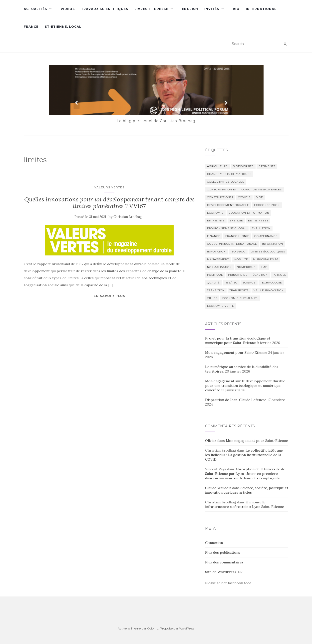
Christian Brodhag (127, 217)
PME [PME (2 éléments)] (264, 267)
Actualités (35, 9)
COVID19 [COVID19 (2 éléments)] (244, 197)
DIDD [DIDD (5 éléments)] (259, 197)
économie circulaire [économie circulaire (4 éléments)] (240, 298)
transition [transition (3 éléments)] (216, 290)
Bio (236, 9)
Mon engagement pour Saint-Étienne (236, 352)
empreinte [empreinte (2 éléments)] (216, 220)
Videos (68, 9)
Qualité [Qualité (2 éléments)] (213, 282)
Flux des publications (222, 552)
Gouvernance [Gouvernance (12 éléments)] (266, 236)
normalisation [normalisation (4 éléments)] (219, 267)
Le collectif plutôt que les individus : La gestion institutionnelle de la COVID (244, 455)
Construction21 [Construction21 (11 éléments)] (220, 197)
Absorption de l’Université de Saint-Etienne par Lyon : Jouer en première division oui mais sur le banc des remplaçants (245, 473)
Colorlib (152, 628)
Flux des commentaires (224, 562)
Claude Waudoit (218, 488)
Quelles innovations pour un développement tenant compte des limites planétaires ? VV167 (109, 202)
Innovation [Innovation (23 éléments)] (216, 251)
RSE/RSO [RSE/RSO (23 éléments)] (231, 282)
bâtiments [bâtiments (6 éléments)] (267, 166)
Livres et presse (151, 9)
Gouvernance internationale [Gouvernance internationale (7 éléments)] (232, 243)
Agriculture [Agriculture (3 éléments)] (217, 166)
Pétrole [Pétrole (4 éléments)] (279, 274)
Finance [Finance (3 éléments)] (213, 236)
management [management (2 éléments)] (218, 259)
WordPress (186, 628)
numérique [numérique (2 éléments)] (246, 267)
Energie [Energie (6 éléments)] (236, 220)
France (31, 27)
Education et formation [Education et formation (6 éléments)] (249, 212)
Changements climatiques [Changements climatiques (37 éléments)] (229, 174)
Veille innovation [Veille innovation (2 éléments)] (269, 290)
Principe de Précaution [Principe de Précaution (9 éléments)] (248, 274)
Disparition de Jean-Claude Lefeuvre (235, 400)
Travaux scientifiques (104, 9)
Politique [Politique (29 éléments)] (215, 274)
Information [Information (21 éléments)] (272, 243)
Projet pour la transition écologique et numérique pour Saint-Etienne (237, 340)
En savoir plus (109, 296)
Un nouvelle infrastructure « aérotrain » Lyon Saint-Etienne (244, 504)
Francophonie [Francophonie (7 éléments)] (237, 236)
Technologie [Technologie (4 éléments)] (271, 282)
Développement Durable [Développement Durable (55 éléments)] (228, 205)
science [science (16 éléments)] (249, 282)
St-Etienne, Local (63, 27)
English (190, 9)
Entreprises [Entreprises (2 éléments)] (258, 220)
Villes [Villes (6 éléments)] (212, 298)
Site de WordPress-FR (224, 572)
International (261, 9)
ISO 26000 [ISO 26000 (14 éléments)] (238, 251)
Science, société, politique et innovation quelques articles (246, 490)
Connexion (214, 542)
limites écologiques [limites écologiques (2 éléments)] (268, 251)
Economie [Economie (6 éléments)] (215, 212)
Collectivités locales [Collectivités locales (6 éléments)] (225, 181)
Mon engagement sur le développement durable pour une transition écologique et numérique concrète (245, 385)
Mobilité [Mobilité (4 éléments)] (241, 259)
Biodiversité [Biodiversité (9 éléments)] (243, 166)
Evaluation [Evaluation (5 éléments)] (261, 228)
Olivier (210, 440)
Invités (211, 9)
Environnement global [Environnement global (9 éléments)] (227, 228)
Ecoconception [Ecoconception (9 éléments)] (267, 205)
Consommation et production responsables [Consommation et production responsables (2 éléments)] (244, 189)
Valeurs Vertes (109, 187)
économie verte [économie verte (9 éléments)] (220, 305)
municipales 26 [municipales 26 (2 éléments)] (265, 259)
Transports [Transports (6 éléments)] (239, 290)
